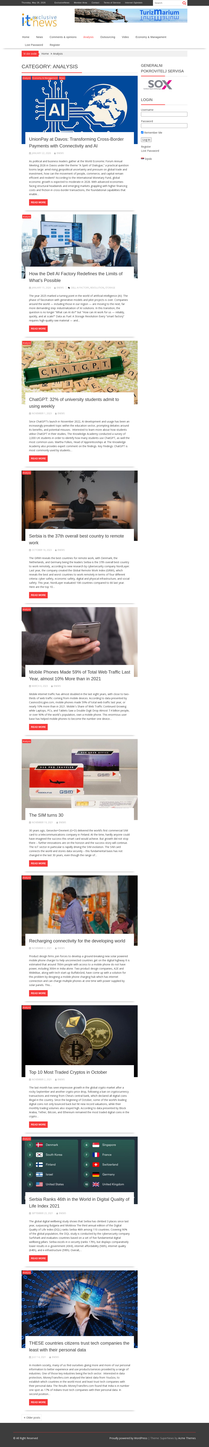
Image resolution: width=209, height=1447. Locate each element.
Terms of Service (112, 3)
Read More (38, 202)
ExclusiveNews (62, 3)
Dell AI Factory (80, 287)
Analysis (88, 37)
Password (147, 121)
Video (125, 37)
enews (59, 153)
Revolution (97, 287)
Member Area (80, 3)
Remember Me (151, 132)
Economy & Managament (151, 37)
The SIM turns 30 (46, 815)
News (39, 37)
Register (55, 44)
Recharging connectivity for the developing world (77, 940)
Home (25, 37)
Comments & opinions (63, 37)
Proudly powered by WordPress (128, 1438)
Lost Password (34, 44)
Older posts (33, 1417)
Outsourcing (107, 37)
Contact (95, 3)
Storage (110, 287)
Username (147, 110)
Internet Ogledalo (133, 3)
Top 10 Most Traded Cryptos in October (68, 1072)
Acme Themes (187, 1438)
